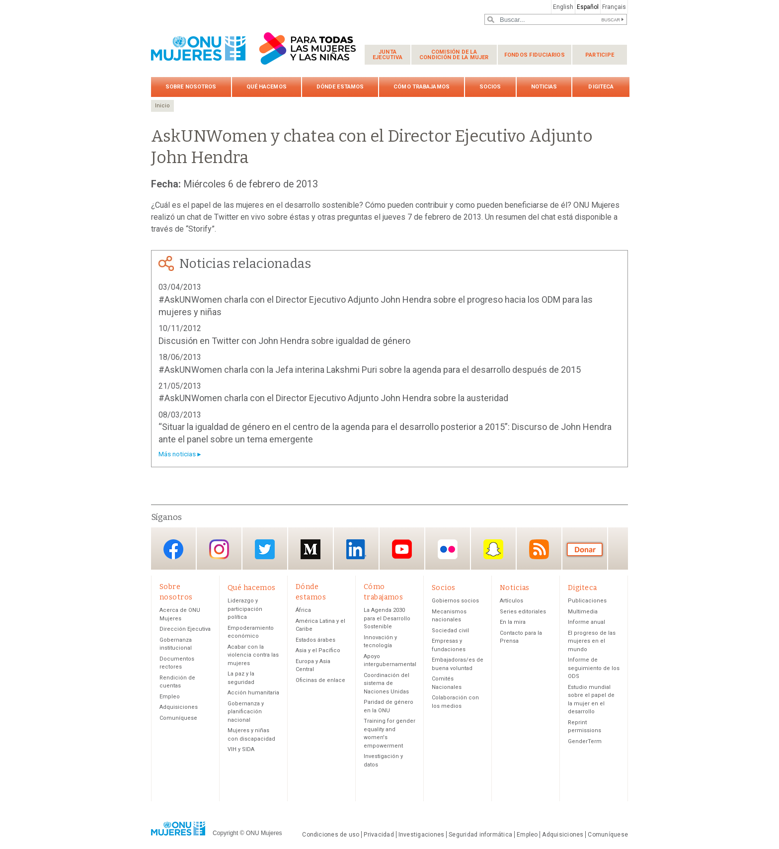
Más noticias (177, 454)
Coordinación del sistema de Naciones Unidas (386, 683)
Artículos (511, 601)
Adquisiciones (178, 707)
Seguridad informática (480, 835)
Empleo (169, 696)
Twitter (264, 549)
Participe (599, 55)
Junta (387, 55)
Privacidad (378, 835)
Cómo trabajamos (421, 87)
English (563, 6)
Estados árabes (315, 640)
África (303, 610)
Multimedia (583, 611)
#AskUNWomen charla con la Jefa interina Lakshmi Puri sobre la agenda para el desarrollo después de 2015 (369, 369)
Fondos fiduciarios (534, 55)
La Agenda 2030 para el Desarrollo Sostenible (387, 618)
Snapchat (493, 549)
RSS (539, 549)
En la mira (513, 622)
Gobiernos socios (455, 601)
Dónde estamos (340, 87)
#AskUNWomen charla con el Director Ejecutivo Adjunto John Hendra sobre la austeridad (333, 398)
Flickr (447, 549)
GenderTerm (585, 741)
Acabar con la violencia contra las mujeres (253, 655)
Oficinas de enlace (320, 680)
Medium (310, 549)
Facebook (173, 549)
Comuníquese (178, 718)
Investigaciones (421, 835)
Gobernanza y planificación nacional (246, 711)
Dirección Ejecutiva (185, 629)
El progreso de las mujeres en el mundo (592, 641)
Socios (490, 87)
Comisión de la (454, 55)
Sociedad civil (450, 630)
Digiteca (601, 87)
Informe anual (586, 622)
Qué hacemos (266, 87)
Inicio (162, 105)
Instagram (219, 549)
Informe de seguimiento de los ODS (594, 668)
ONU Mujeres (264, 833)
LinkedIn (356, 549)
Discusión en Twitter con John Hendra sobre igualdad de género (284, 341)
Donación (584, 549)
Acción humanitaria (253, 693)
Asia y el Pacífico (318, 651)
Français (614, 6)
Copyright (225, 833)
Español (588, 6)
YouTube (402, 549)
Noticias (544, 87)
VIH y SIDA (241, 750)
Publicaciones (587, 601)
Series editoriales (523, 611)
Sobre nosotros (191, 87)
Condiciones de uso (330, 835)
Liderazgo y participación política (245, 609)
